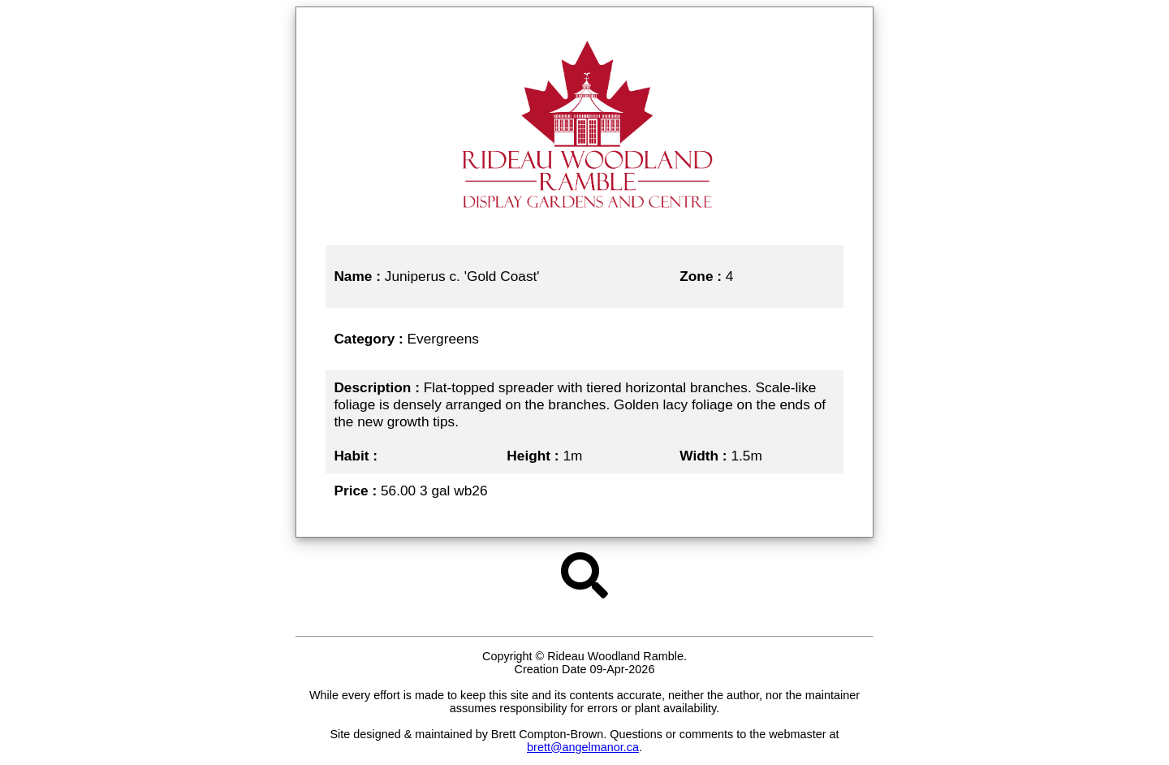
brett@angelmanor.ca (583, 747)
